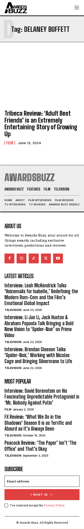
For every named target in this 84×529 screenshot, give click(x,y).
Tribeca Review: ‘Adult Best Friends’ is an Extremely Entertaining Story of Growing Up (41, 123)
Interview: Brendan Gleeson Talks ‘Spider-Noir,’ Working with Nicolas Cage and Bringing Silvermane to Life (38, 355)
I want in (42, 494)
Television (12, 310)
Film (9, 143)
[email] (42, 481)
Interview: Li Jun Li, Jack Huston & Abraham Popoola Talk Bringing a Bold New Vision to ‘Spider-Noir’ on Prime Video (38, 326)
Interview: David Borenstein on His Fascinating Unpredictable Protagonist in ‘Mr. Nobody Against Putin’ (41, 397)
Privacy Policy (54, 505)
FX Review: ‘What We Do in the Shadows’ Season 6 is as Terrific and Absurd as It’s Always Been (38, 423)
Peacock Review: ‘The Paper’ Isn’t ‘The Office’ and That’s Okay (40, 446)
